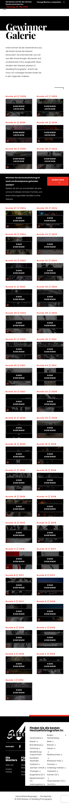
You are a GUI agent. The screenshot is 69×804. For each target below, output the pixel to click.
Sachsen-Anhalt (37, 767)
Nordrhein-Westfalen (34, 759)
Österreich (51, 771)
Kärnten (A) (52, 774)
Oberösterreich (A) (55, 781)
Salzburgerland (36, 784)
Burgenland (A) (36, 774)
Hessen (50, 748)
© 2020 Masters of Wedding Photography (33, 799)
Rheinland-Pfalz (54, 760)
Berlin (49, 741)
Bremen (50, 745)
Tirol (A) (50, 784)
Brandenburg (36, 745)
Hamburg (34, 748)
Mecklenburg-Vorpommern (36, 753)
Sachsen (51, 764)
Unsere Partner (9, 770)
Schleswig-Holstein (55, 767)
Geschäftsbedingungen (26, 796)
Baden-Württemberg (53, 736)
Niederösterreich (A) (37, 779)
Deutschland (35, 738)
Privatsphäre (45, 796)
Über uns (10, 765)
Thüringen (34, 771)
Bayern (33, 741)
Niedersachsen (53, 754)
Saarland (34, 764)
